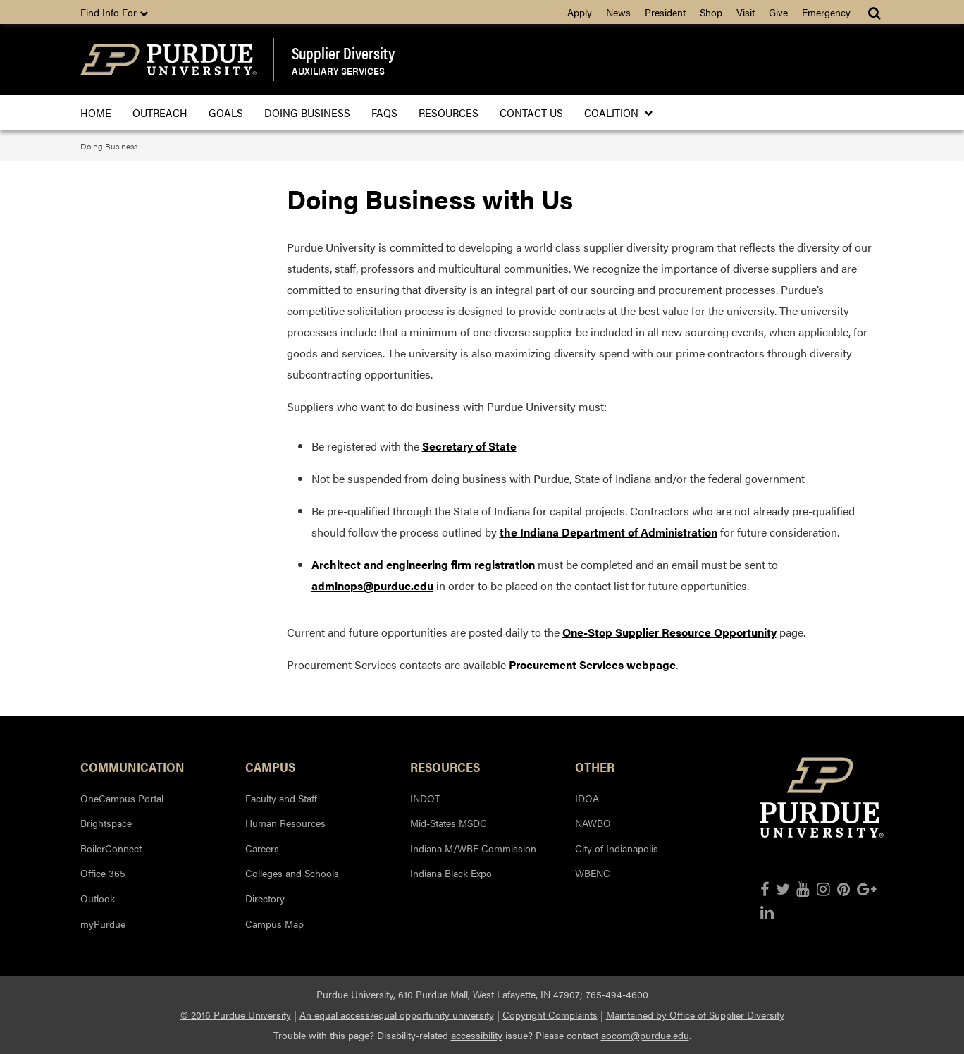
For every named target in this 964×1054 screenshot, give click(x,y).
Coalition (614, 112)
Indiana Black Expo (451, 873)
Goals (226, 112)
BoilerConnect (111, 848)
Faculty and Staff (281, 798)
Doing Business (307, 112)
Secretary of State (469, 446)
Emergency (826, 12)
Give (778, 12)
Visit (745, 12)
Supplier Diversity (343, 53)
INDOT (425, 798)
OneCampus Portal (121, 798)
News (618, 12)
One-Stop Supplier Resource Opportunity (669, 632)
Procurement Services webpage (592, 664)
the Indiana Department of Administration (608, 532)
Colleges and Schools (292, 873)
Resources (448, 112)
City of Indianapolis (616, 848)
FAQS (384, 112)
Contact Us (531, 112)
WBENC (592, 873)
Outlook (97, 898)
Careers (262, 848)
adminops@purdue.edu (372, 585)
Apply (579, 12)
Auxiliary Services (338, 70)
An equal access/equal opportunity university (396, 1014)
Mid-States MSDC (448, 823)
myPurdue (102, 924)
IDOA (587, 798)
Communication (132, 766)
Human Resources (285, 823)
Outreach (159, 112)
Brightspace (106, 823)
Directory (265, 898)
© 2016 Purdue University (235, 1014)
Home (95, 112)
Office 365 (102, 873)
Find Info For (114, 12)
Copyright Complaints (550, 1014)
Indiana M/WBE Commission (473, 848)
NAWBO (593, 823)
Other (594, 766)
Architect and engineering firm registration (423, 564)
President (665, 12)
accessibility (476, 1035)
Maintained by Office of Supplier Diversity (695, 1014)
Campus (270, 766)
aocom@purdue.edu (645, 1035)
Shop (711, 12)
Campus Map (274, 924)
